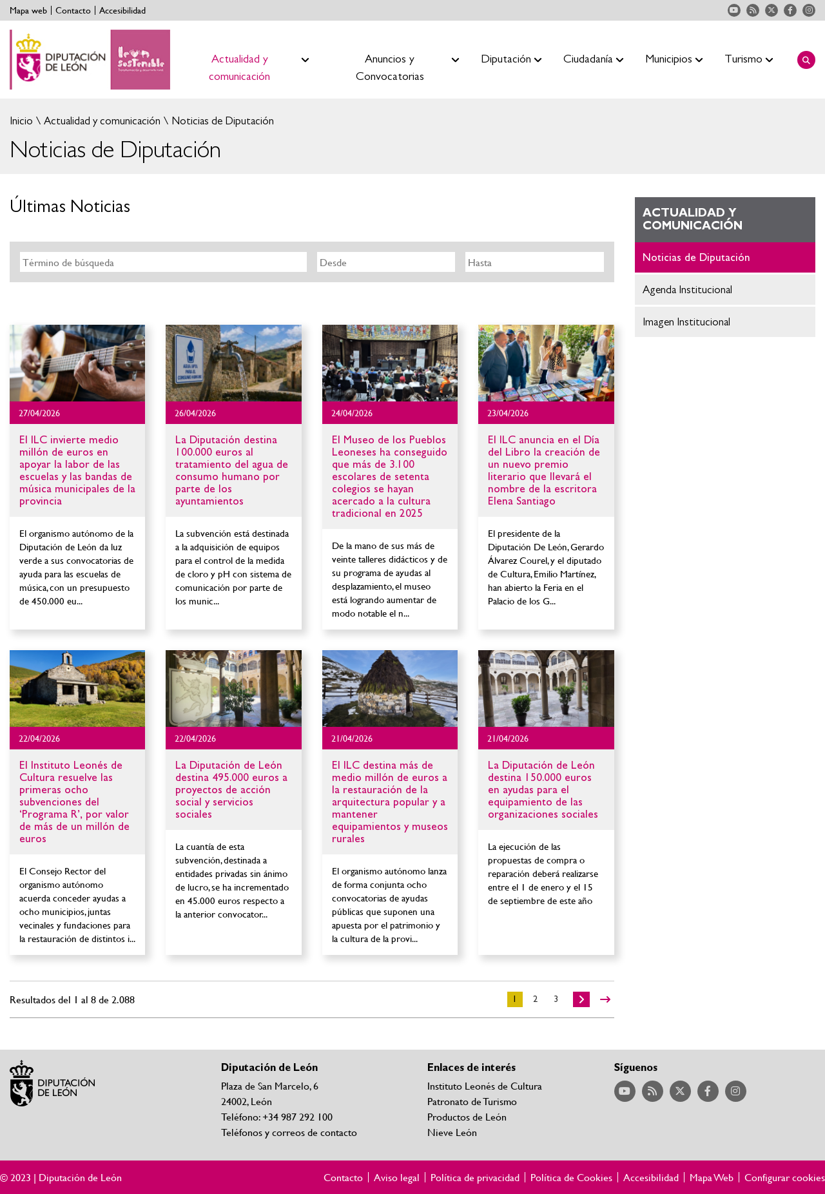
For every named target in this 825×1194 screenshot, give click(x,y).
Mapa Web (711, 1177)
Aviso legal (397, 1177)
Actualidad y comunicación (100, 120)
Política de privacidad (475, 1177)
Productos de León (467, 1116)
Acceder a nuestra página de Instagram (808, 10)
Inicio (21, 120)
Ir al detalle (77, 363)
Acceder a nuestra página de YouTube (734, 10)
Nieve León (452, 1131)
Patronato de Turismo (472, 1100)
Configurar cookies (784, 1177)
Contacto (73, 10)
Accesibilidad (122, 10)
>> (605, 999)
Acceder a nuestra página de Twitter (771, 10)
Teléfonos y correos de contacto (289, 1131)
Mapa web (28, 10)
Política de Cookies (571, 1177)
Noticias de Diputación (221, 120)
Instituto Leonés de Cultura (484, 1085)
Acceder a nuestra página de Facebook (790, 10)
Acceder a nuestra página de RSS (752, 10)
